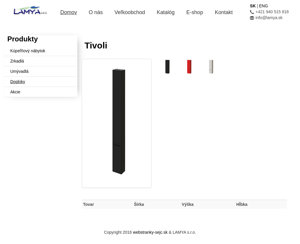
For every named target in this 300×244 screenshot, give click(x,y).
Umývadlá (19, 71)
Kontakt (224, 12)
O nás (96, 12)
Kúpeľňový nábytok (27, 50)
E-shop (194, 12)
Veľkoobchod (130, 12)
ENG (263, 6)
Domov (68, 12)
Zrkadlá (17, 61)
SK (252, 6)
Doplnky (17, 81)
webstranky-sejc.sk (150, 232)
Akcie (15, 92)
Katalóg (166, 12)
